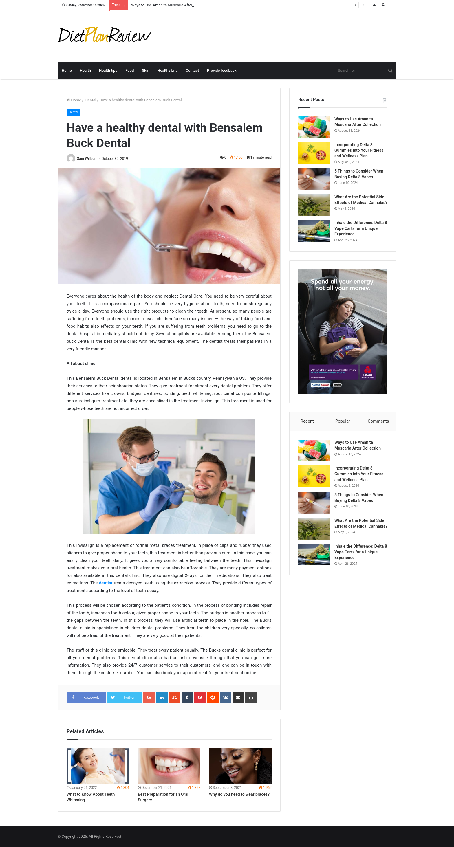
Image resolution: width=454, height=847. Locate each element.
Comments (378, 421)
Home (67, 70)
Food (129, 70)
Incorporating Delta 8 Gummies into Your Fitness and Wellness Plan (358, 150)
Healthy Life (168, 70)
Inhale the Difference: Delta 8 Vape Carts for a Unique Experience (360, 228)
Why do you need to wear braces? (239, 794)
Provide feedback (221, 70)
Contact (192, 70)
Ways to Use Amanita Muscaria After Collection (170, 5)
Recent (307, 421)
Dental (90, 100)
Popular (342, 421)
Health (85, 70)
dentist (106, 583)
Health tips (108, 70)
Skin (145, 70)
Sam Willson (86, 159)
